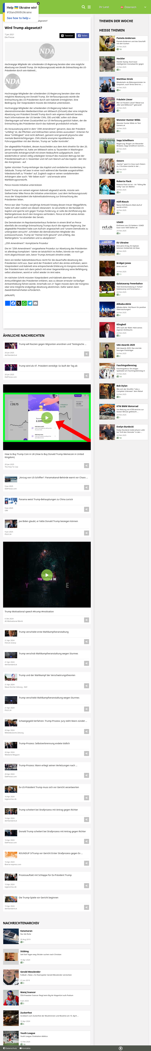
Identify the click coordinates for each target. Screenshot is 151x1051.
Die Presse (9, 37)
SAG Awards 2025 (126, 346)
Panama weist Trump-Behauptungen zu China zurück (46, 513)
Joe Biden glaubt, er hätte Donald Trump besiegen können (48, 534)
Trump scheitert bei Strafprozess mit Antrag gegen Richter (48, 816)
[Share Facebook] (82, 35)
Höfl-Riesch (123, 203)
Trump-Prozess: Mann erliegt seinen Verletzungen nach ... (48, 775)
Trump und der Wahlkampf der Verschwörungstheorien (47, 688)
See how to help (17, 18)
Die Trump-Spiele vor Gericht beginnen (38, 897)
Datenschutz (10, 1048)
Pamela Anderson (126, 38)
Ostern (120, 162)
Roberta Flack (124, 182)
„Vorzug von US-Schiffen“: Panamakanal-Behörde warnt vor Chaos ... (53, 491)
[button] (133, 7)
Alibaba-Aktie (124, 305)
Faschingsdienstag (127, 366)
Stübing (24, 965)
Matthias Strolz (125, 79)
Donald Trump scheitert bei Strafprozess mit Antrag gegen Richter (52, 836)
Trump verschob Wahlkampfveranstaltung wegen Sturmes (48, 667)
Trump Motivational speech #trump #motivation (29, 625)
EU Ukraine (123, 243)
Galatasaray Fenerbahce (130, 284)
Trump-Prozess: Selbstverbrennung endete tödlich (44, 755)
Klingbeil (121, 325)
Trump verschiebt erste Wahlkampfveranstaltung (44, 645)
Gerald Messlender (30, 985)
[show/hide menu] (89, 7)
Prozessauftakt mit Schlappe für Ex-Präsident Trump (45, 876)
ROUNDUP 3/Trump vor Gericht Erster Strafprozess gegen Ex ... (51, 856)
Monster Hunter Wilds (128, 121)
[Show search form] (83, 7)
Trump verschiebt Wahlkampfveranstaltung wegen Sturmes (49, 711)
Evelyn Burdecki (125, 428)
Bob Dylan (122, 387)
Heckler (121, 58)
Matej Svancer (28, 1006)
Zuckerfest (26, 1026)
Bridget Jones (124, 264)
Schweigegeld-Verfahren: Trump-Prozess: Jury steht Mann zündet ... (53, 734)
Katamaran (26, 944)
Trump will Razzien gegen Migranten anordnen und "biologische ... (52, 357)
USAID (120, 223)
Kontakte (25, 1048)
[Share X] (67, 35)
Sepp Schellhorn (125, 141)
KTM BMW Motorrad (127, 407)
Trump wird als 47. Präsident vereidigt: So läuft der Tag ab (48, 379)
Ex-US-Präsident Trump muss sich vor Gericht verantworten (49, 795)
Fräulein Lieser (125, 100)
